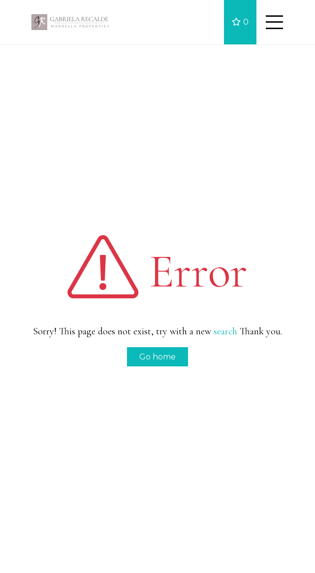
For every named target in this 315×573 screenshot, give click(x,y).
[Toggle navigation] (274, 22)
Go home (157, 356)
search (225, 331)
